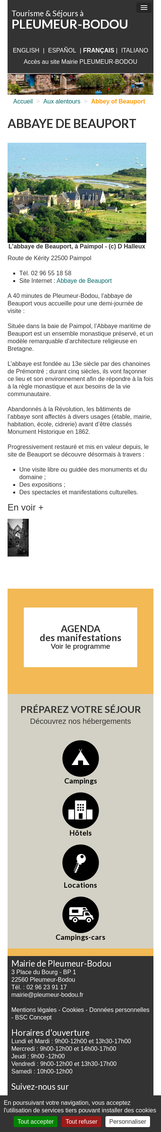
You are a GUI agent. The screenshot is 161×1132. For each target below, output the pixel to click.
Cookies (73, 1010)
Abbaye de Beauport (84, 281)
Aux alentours (61, 101)
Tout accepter (35, 1121)
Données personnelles (119, 1010)
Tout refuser (81, 1121)
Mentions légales (34, 1010)
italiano (134, 50)
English (26, 50)
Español (62, 50)
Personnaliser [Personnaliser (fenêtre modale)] (127, 1121)
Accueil (23, 101)
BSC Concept (33, 1017)
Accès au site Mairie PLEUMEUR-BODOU (81, 62)
